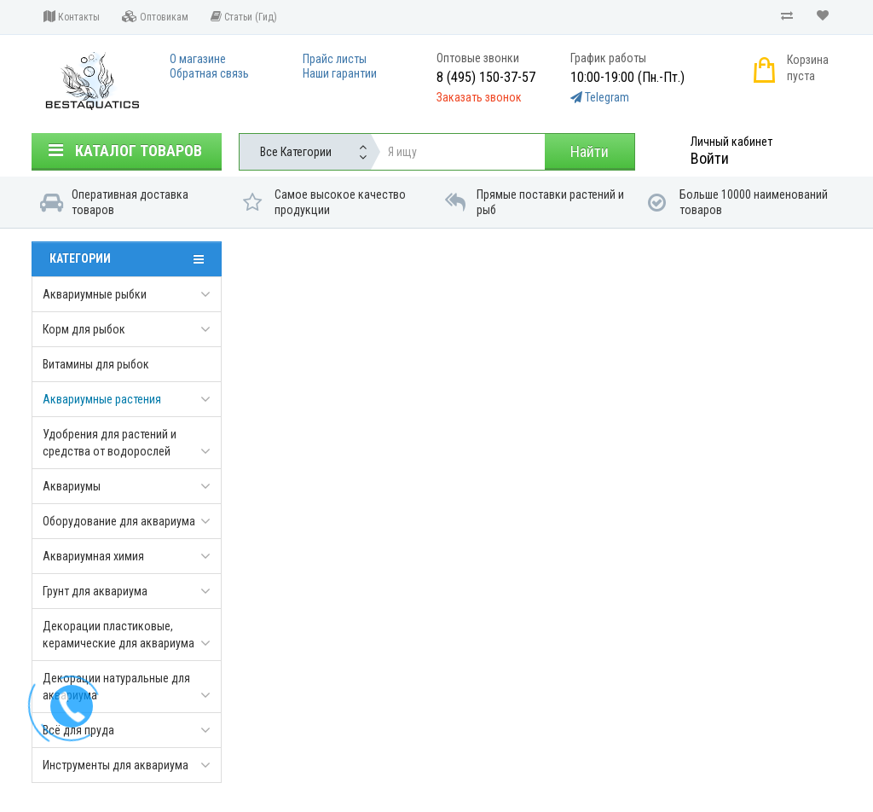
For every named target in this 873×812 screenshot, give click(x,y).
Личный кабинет (731, 141)
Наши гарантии (340, 73)
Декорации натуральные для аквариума (116, 686)
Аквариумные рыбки (95, 294)
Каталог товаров (125, 151)
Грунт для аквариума (95, 591)
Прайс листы (335, 59)
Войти (710, 158)
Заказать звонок (479, 97)
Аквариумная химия (93, 556)
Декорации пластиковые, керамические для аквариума (118, 634)
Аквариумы (72, 486)
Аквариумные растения (102, 399)
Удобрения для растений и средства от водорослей (109, 442)
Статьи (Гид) (244, 16)
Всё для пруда (78, 730)
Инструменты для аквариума (115, 765)
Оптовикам (155, 16)
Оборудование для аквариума (119, 521)
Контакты (71, 16)
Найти (589, 151)
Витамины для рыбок (96, 364)
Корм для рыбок (84, 329)
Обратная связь (209, 73)
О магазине (198, 59)
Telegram (607, 97)
